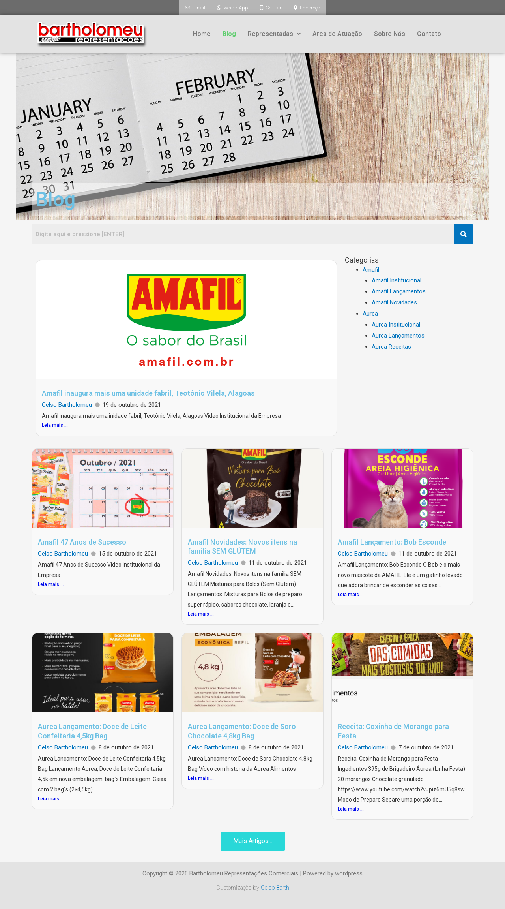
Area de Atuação (337, 33)
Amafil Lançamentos (399, 290)
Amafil (371, 268)
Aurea (370, 312)
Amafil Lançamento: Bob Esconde (392, 541)
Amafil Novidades (394, 301)
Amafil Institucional (396, 279)
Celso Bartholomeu (67, 404)
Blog (229, 33)
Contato (429, 33)
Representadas (274, 33)
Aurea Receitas (391, 345)
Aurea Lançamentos (398, 334)
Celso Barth (275, 886)
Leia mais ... (55, 424)
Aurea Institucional (396, 323)
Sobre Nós (389, 33)
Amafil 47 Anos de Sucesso (82, 541)
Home (202, 33)
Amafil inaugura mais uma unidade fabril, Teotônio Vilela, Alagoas (148, 392)
